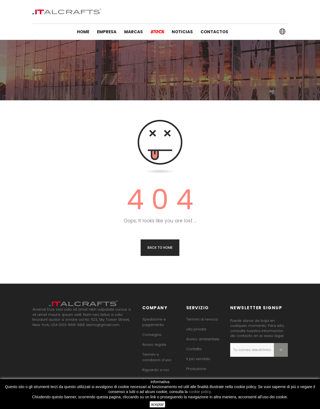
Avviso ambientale (202, 339)
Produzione (196, 368)
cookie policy (199, 391)
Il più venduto (198, 358)
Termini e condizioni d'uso (156, 357)
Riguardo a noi (155, 369)
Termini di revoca (202, 319)
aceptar (157, 404)
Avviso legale (154, 344)
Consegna (151, 334)
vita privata (196, 329)
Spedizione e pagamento (154, 322)
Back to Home (160, 247)
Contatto (194, 349)
